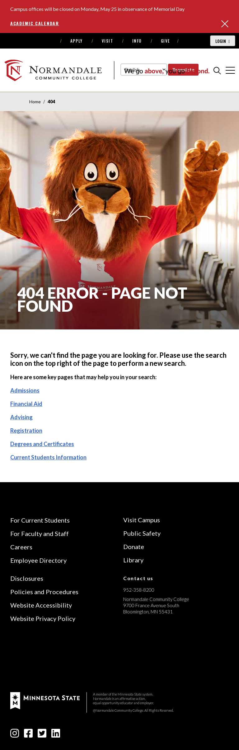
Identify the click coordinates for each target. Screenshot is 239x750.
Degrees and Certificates (42, 443)
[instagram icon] (14, 735)
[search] (217, 70)
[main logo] (107, 70)
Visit (107, 41)
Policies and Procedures (44, 591)
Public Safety (142, 533)
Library (133, 560)
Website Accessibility (41, 605)
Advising (21, 417)
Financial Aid (26, 403)
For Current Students (40, 520)
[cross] (230, 70)
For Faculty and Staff (39, 533)
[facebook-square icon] (28, 735)
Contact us (138, 578)
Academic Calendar (34, 23)
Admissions (25, 390)
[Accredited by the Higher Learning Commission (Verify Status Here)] (146, 656)
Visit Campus (141, 520)
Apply (76, 41)
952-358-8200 (138, 590)
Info (137, 41)
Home (35, 101)
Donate (133, 546)
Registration (26, 430)
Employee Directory (38, 560)
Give (165, 41)
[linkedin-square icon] (55, 735)
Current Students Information (48, 457)
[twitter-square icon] (42, 735)
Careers (21, 547)
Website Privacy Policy (42, 618)
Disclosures (26, 578)
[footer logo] (45, 700)
